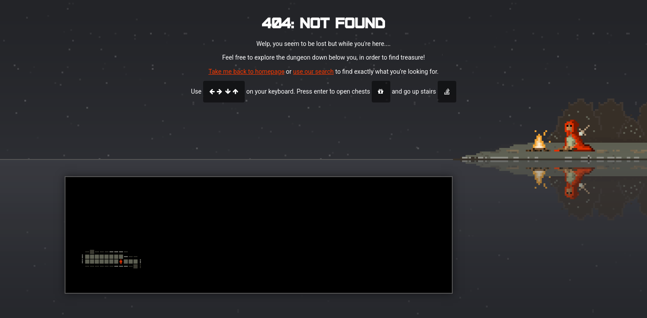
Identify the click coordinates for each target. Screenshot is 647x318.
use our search (313, 71)
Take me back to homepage (246, 71)
